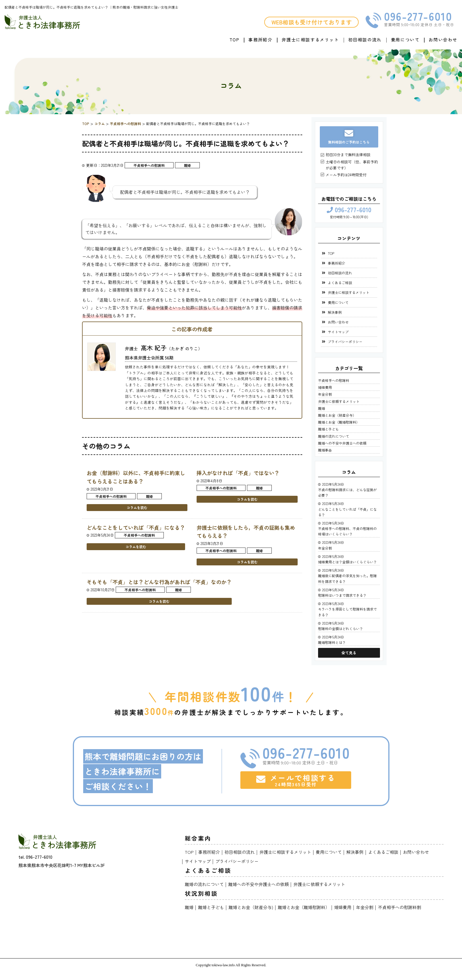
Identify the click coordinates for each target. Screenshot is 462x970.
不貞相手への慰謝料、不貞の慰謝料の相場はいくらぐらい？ (347, 531)
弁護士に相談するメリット (310, 40)
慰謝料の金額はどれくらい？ (340, 628)
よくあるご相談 (340, 282)
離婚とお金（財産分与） (337, 415)
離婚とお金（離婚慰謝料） (339, 422)
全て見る (348, 652)
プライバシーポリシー (345, 341)
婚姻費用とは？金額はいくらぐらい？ (347, 561)
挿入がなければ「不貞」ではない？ (238, 473)
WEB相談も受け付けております (311, 22)
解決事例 (335, 312)
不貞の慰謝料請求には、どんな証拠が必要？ (347, 492)
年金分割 (325, 394)
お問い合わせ (443, 40)
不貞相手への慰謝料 (149, 165)
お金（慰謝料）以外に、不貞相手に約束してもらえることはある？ (136, 477)
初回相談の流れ (365, 40)
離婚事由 (325, 449)
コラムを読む (137, 507)
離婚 (187, 165)
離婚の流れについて (333, 436)
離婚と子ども (328, 428)
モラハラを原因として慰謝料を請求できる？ (347, 612)
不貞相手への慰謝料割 (399, 907)
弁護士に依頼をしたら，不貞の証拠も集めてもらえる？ (246, 531)
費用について (405, 40)
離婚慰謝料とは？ (332, 642)
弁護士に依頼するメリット (339, 401)
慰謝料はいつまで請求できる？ (342, 595)
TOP (234, 40)
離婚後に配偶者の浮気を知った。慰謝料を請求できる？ (347, 578)
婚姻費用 (325, 387)
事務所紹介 (260, 40)
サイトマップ (338, 331)
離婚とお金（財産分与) (251, 907)
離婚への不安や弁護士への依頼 (342, 443)
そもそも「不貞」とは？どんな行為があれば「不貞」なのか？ (159, 582)
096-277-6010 (418, 16)
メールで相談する (296, 780)
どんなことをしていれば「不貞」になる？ (136, 527)
